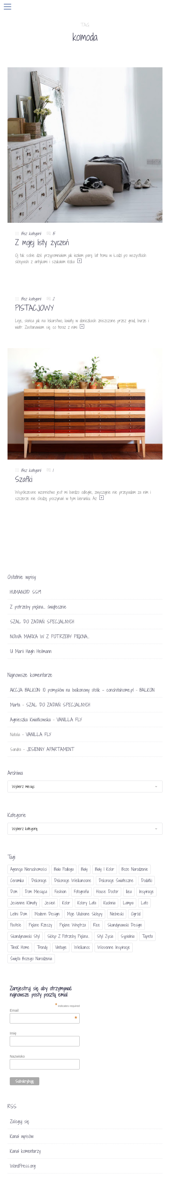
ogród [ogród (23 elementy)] (135, 914)
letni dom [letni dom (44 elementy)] (18, 914)
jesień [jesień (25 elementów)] (50, 903)
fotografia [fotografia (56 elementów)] (81, 891)
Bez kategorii (31, 233)
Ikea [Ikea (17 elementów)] (129, 891)
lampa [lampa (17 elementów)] (128, 903)
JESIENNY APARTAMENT (50, 749)
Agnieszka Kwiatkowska (30, 719)
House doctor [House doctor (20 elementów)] (107, 891)
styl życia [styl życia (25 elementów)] (105, 936)
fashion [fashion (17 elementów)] (60, 891)
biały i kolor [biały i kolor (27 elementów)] (104, 869)
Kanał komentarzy (25, 1151)
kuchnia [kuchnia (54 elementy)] (109, 903)
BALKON (146, 690)
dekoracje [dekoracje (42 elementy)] (39, 880)
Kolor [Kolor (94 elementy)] (66, 903)
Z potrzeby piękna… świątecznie (38, 607)
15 (54, 233)
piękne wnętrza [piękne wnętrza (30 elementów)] (73, 925)
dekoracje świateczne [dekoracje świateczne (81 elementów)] (116, 880)
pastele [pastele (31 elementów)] (15, 925)
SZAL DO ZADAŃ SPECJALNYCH (42, 621)
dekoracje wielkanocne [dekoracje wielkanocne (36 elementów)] (72, 880)
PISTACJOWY (34, 308)
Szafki (23, 479)
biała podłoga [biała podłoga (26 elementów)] (64, 869)
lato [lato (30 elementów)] (144, 903)
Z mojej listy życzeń (42, 242)
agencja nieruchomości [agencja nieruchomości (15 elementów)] (28, 869)
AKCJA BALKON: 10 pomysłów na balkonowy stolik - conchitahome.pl (72, 690)
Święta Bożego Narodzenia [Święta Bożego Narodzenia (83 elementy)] (31, 958)
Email (43, 1010)
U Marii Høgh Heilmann (31, 651)
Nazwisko (17, 1056)
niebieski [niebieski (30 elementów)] (116, 914)
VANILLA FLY (69, 719)
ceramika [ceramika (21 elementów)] (17, 880)
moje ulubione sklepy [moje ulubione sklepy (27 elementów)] (84, 914)
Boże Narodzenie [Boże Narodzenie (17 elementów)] (135, 869)
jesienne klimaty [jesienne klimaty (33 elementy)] (23, 903)
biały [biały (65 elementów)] (84, 869)
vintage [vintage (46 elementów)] (61, 947)
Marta (15, 704)
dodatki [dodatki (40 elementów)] (146, 880)
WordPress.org (23, 1166)
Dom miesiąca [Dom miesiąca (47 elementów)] (36, 891)
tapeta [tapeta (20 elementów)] (147, 936)
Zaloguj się (19, 1121)
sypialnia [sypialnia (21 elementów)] (127, 936)
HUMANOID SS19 (25, 592)
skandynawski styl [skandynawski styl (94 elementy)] (25, 936)
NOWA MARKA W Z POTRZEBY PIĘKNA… (49, 636)
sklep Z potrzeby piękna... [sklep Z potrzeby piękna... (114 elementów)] (68, 936)
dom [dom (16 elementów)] (13, 891)
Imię (13, 1033)
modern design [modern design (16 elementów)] (47, 914)
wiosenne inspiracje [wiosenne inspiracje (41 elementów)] (113, 947)
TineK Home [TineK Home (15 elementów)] (19, 947)
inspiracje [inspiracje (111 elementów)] (146, 891)
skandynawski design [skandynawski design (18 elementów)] (124, 925)
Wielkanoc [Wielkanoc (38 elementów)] (82, 947)
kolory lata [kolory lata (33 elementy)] (87, 903)
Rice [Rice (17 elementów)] (96, 925)
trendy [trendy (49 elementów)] (42, 947)
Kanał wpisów (21, 1136)
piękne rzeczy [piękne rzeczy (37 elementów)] (40, 925)
